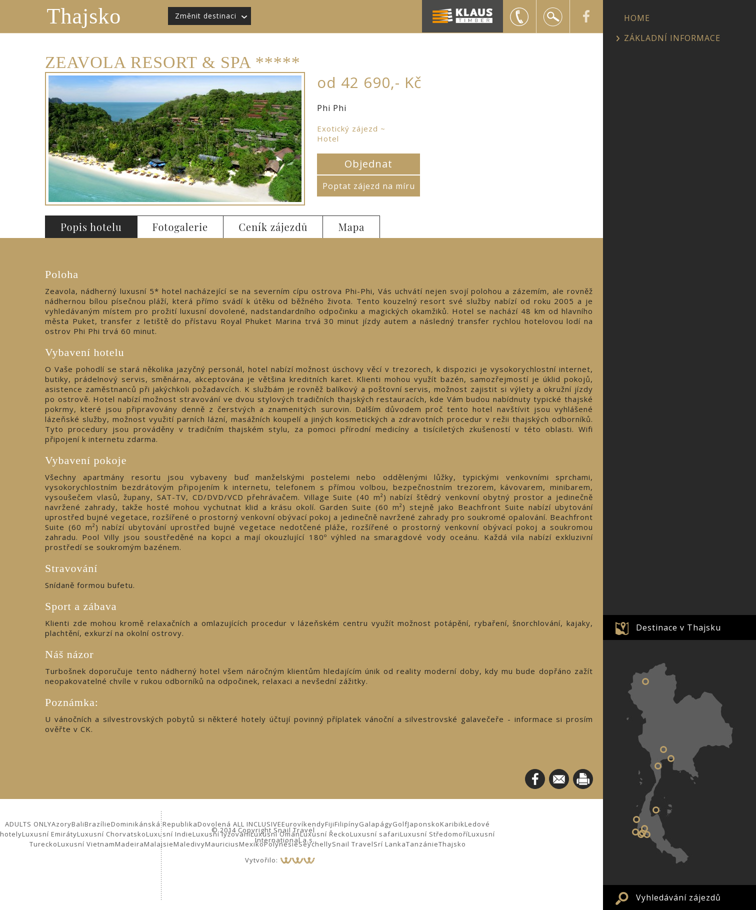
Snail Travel (353, 844)
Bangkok (663, 749)
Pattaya (671, 758)
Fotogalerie (180, 227)
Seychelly (315, 844)
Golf (400, 824)
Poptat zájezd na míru (368, 186)
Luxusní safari (375, 834)
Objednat (368, 163)
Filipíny (346, 824)
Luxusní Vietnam (86, 844)
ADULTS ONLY (28, 824)
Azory (62, 824)
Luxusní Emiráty (49, 834)
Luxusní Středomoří (434, 834)
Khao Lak (636, 819)
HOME (637, 18)
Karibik (452, 824)
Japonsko (424, 824)
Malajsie (159, 844)
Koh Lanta (647, 834)
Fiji (329, 824)
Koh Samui (656, 810)
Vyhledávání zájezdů (678, 897)
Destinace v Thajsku (678, 627)
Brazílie (97, 824)
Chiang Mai (645, 681)
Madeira (129, 844)
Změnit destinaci (205, 15)
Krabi (644, 828)
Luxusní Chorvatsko (111, 834)
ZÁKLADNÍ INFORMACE (672, 38)
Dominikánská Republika (154, 824)
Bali (78, 824)
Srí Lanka (390, 844)
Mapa (351, 227)
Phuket (635, 832)
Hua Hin (658, 766)
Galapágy (375, 824)
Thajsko (84, 16)
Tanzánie (422, 844)
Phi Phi (641, 834)
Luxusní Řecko (325, 834)
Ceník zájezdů (273, 227)
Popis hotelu (91, 227)
